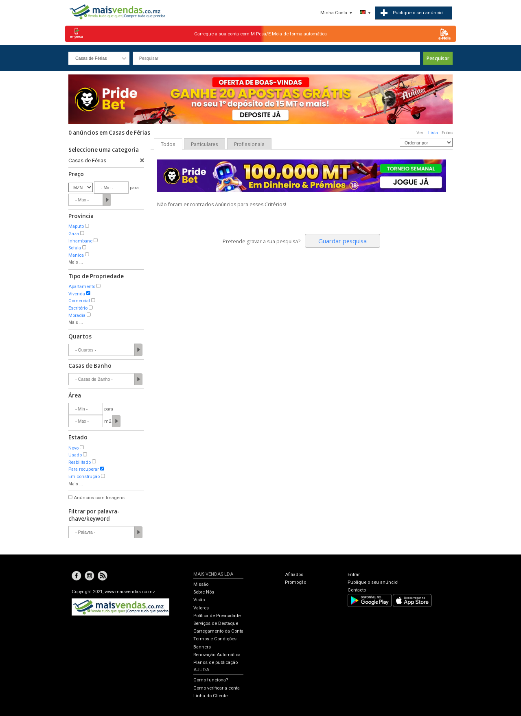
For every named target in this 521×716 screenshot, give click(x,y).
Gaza (73, 233)
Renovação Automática (217, 654)
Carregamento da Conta (218, 631)
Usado (75, 455)
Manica (76, 255)
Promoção (295, 582)
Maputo (76, 226)
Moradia (76, 315)
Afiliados (294, 574)
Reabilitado (79, 462)
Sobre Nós (203, 592)
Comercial (79, 300)
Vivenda (76, 294)
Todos (168, 144)
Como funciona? (210, 680)
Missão (200, 584)
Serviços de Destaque (215, 623)
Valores (201, 608)
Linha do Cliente (210, 696)
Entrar (354, 574)
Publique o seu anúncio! (373, 582)
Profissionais (249, 144)
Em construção (84, 476)
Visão (199, 599)
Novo (73, 448)
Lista (433, 132)
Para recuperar (83, 469)
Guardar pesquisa (342, 241)
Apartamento (81, 286)
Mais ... (75, 262)
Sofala (74, 248)
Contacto (357, 590)
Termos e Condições (214, 639)
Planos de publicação (215, 662)
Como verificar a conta (216, 688)
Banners (202, 647)
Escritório (78, 308)
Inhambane (80, 241)
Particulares (204, 144)
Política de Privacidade (217, 615)
